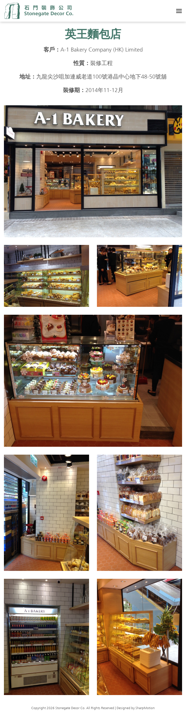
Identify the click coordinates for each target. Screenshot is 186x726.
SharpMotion (145, 708)
